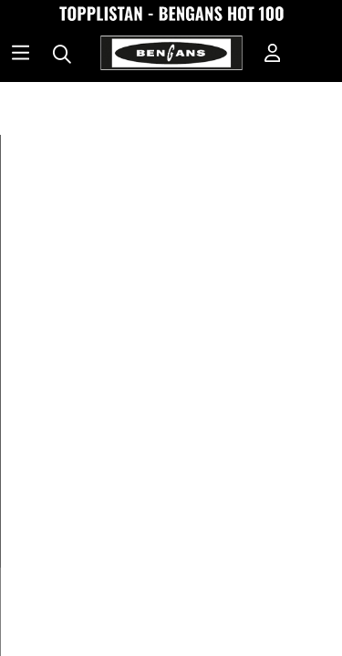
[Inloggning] (272, 55)
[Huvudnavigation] (20, 55)
